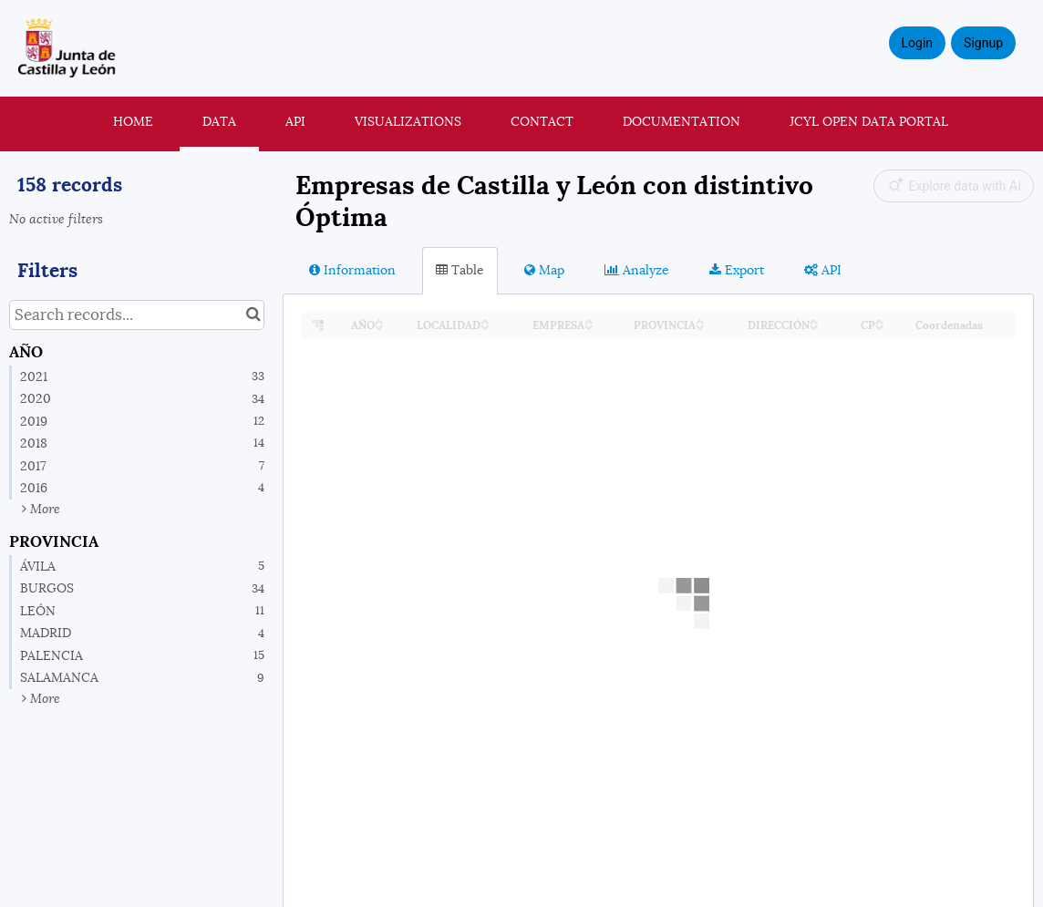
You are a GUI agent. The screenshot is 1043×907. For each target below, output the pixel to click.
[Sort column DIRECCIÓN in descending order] (814, 326)
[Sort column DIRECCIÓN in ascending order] (814, 320)
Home (133, 121)
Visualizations (408, 121)
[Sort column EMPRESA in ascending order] (589, 320)
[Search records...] (136, 315)
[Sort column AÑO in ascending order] (379, 320)
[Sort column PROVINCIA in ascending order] (700, 320)
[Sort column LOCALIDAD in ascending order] (485, 320)
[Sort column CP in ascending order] (879, 320)
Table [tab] (460, 270)
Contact (542, 121)
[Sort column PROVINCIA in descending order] (700, 326)
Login (918, 43)
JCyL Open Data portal (869, 121)
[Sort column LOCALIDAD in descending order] (485, 326)
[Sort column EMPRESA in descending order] (589, 326)
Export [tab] (736, 270)
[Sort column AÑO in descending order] (379, 326)
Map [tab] (544, 270)
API (295, 121)
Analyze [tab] (636, 270)
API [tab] (823, 270)
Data (219, 121)
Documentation (681, 121)
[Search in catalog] (253, 315)
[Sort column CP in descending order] (879, 326)
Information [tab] (352, 270)
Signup (983, 43)
